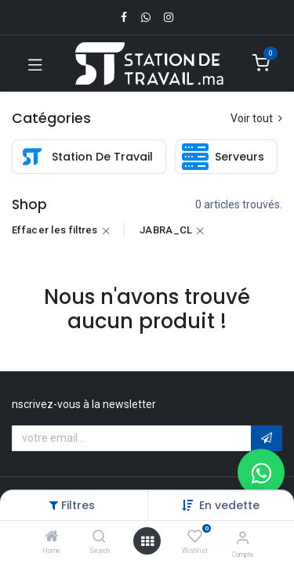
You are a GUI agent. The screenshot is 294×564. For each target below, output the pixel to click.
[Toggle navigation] (35, 63)
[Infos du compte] (242, 538)
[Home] (52, 537)
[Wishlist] (195, 536)
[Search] (99, 537)
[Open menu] (147, 541)
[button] (229, 505)
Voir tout (256, 118)
